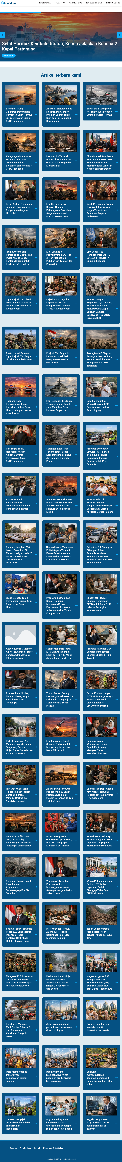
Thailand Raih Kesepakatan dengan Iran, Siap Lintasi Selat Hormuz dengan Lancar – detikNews (18, 407)
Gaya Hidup (60, 3)
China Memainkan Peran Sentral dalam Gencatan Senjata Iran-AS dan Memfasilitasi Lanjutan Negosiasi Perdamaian (100, 162)
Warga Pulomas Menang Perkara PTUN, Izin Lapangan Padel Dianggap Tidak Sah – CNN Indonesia (100, 887)
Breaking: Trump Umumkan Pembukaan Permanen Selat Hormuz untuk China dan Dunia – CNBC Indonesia (19, 114)
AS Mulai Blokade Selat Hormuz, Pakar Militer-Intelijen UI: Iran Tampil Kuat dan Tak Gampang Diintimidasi (59, 114)
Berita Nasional (75, 3)
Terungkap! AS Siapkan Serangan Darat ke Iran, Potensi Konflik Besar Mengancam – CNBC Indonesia (99, 359)
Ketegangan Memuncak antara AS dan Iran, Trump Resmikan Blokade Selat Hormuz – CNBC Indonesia (19, 162)
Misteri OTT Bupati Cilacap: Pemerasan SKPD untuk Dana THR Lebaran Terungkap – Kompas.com (99, 604)
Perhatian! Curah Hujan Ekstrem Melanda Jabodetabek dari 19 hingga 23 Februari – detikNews (58, 982)
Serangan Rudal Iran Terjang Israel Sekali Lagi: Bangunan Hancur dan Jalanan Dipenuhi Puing (58, 454)
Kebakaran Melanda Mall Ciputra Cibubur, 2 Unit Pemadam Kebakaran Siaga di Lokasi (18, 1030)
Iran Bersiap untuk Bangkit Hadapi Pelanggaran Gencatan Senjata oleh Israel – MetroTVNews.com (58, 210)
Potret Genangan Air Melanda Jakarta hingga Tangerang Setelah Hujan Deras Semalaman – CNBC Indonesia (19, 747)
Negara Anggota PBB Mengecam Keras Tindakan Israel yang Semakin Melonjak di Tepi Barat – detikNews (99, 982)
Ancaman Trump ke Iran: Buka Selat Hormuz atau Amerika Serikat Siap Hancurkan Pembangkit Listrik (59, 505)
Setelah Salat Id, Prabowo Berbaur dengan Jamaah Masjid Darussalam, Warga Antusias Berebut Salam (100, 505)
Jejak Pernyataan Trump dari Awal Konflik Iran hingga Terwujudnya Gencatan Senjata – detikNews (100, 210)
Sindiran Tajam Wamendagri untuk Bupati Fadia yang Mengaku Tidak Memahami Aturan (97, 747)
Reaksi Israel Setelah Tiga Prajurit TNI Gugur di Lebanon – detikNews (19, 356)
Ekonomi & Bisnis (113, 3)
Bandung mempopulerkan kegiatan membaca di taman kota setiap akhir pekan (99, 1078)
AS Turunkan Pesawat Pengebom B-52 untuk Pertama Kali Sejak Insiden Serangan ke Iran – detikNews (59, 795)
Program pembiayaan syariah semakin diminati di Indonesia (98, 1027)
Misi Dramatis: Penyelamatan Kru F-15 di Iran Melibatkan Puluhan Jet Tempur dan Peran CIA (59, 258)
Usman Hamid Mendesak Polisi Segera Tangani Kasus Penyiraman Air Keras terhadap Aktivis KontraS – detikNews (59, 553)
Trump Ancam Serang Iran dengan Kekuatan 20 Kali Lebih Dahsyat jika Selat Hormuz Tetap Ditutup (59, 699)
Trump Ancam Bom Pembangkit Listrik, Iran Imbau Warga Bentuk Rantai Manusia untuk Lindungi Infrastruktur (19, 258)
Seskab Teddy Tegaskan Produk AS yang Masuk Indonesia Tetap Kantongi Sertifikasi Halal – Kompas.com (19, 935)
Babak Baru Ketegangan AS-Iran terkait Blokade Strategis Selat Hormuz (99, 111)
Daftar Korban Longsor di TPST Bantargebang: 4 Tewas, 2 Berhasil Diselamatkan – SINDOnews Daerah (100, 699)
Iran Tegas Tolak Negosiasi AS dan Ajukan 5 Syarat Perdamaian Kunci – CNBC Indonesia (17, 454)
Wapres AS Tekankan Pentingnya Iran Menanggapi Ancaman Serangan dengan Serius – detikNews (59, 887)
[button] (2, 35)
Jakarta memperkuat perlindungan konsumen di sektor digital (59, 1027)
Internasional (45, 3)
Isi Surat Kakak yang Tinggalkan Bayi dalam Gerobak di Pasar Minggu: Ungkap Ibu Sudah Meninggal (18, 795)
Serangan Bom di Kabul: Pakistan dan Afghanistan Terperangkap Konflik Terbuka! (18, 887)
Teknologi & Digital (94, 3)
